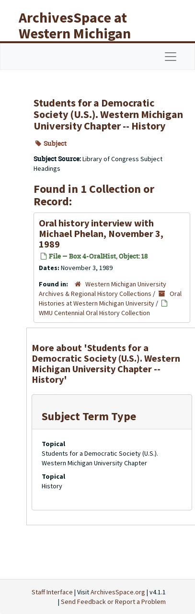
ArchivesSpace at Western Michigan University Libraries (82, 33)
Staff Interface (52, 592)
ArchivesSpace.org (118, 592)
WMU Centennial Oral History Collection (94, 312)
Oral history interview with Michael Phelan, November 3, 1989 (101, 233)
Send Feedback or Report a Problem (113, 601)
